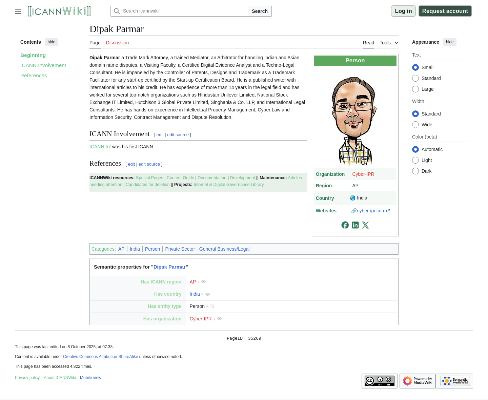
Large (428, 89)
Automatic (432, 149)
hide (52, 42)
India (135, 249)
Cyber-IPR (363, 174)
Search (260, 11)
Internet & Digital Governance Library (229, 184)
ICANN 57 (100, 146)
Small (427, 67)
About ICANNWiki (60, 378)
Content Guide (180, 177)
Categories (103, 249)
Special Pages (149, 177)
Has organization (162, 318)
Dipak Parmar (170, 267)
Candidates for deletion (148, 184)
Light (427, 160)
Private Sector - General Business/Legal (207, 249)
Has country (168, 294)
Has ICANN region (161, 282)
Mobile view (90, 378)
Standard (431, 78)
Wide (427, 124)
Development (242, 177)
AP (121, 249)
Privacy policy (27, 378)
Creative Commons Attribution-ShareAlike (100, 357)
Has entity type (165, 306)
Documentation (212, 177)
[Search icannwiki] (179, 11)
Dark (427, 171)
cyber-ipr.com (371, 210)
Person (152, 249)
